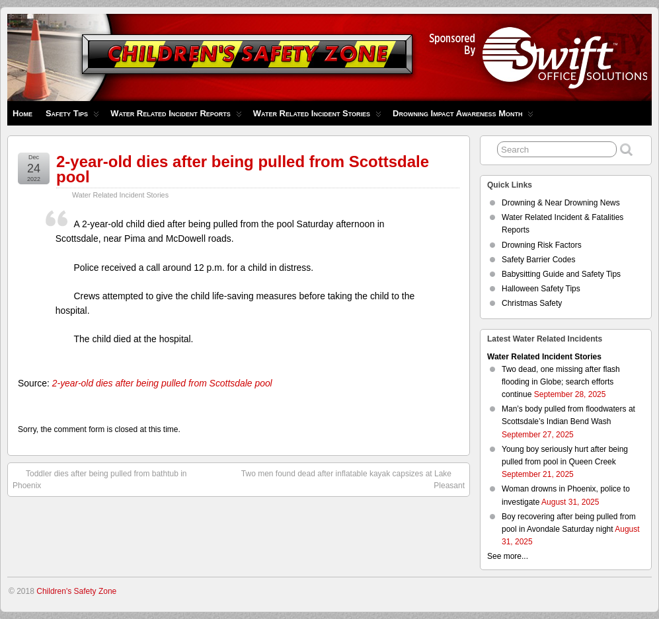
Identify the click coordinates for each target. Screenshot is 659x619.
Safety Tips (72, 116)
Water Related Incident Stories (317, 116)
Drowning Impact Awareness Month (463, 116)
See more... (507, 556)
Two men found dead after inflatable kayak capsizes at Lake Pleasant (353, 479)
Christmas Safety (532, 303)
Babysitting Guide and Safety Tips (561, 274)
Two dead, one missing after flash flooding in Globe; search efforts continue (561, 382)
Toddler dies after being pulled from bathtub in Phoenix (100, 479)
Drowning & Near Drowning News (561, 202)
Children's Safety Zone (76, 591)
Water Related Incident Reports (176, 116)
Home (22, 113)
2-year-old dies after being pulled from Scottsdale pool (242, 169)
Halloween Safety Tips (541, 288)
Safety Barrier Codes (538, 259)
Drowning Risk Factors (542, 245)
